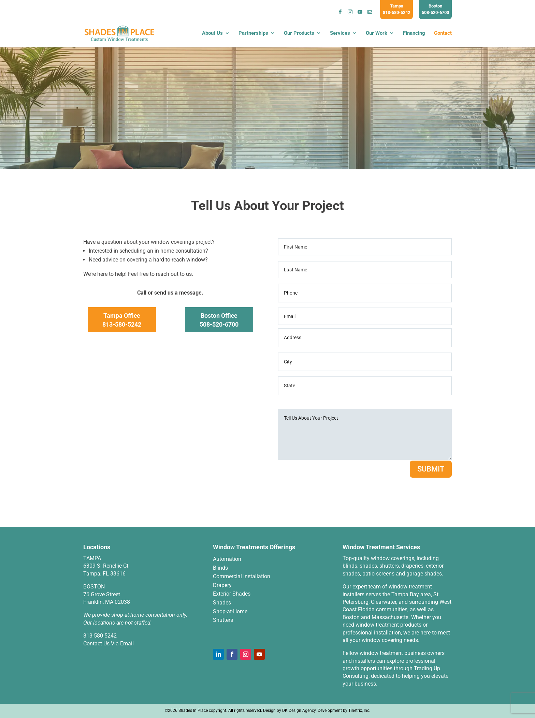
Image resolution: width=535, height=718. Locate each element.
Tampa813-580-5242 (396, 9)
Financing (414, 33)
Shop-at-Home (230, 611)
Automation (227, 559)
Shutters (223, 620)
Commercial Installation (241, 576)
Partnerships (253, 33)
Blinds (220, 568)
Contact (443, 33)
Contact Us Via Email (108, 643)
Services (340, 33)
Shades (222, 602)
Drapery (222, 585)
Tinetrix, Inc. (359, 710)
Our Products (299, 33)
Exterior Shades (231, 593)
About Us (212, 33)
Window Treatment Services (381, 547)
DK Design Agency (299, 710)
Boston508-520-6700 (435, 9)
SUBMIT (430, 469)
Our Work (376, 33)
